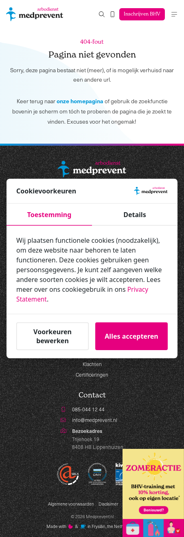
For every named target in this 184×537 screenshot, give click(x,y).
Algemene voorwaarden (71, 504)
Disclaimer (108, 504)
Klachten (92, 364)
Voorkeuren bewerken (52, 336)
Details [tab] (134, 214)
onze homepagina (80, 101)
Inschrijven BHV (141, 14)
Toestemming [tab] (49, 214)
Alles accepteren (131, 336)
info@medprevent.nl (94, 420)
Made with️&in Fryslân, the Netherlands (92, 527)
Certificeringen (92, 374)
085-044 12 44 (88, 409)
